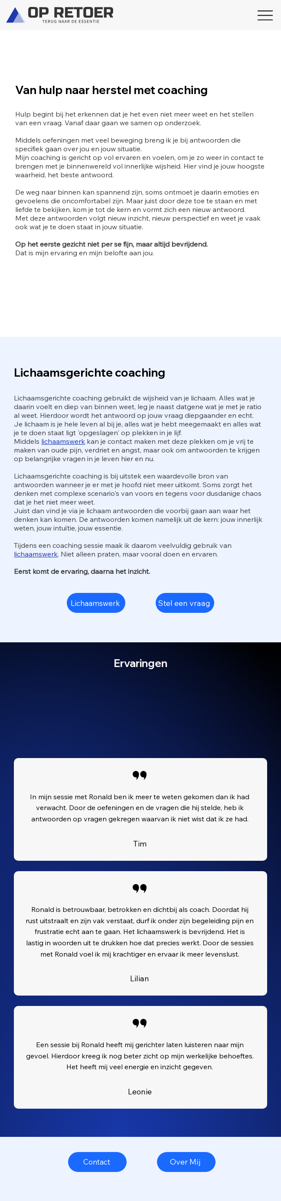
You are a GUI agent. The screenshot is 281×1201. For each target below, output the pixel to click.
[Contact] (97, 1162)
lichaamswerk (63, 441)
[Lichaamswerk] (96, 603)
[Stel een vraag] (185, 603)
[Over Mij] (186, 1162)
